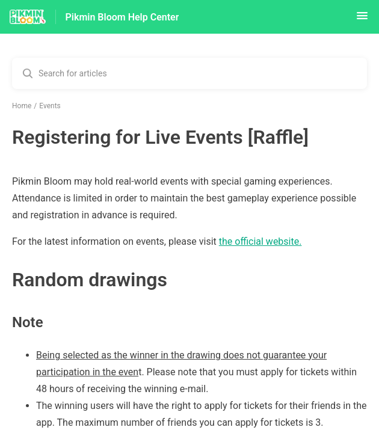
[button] (362, 19)
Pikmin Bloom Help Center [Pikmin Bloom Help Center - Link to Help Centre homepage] (122, 17)
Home (21, 106)
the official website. (260, 241)
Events (50, 106)
